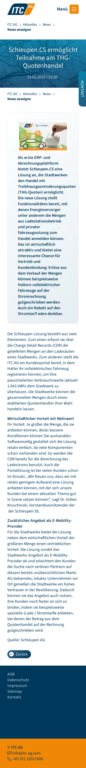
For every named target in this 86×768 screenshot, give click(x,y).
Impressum (17, 686)
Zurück (18, 654)
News (47, 24)
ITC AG (12, 24)
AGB (11, 674)
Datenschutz (18, 680)
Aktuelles (30, 24)
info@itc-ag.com (26, 753)
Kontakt (14, 697)
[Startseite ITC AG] (21, 9)
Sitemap (14, 691)
